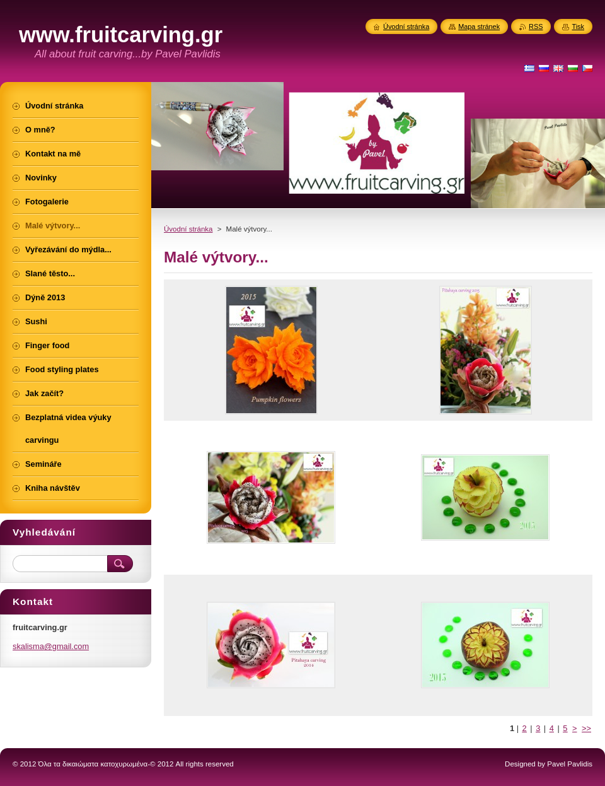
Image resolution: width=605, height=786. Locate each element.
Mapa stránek (479, 26)
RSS (536, 26)
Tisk (578, 26)
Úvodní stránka (188, 229)
